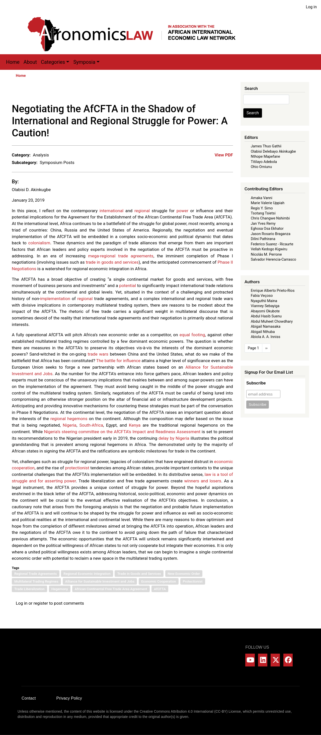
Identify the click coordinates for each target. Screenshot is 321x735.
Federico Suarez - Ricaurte (272, 244)
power (182, 210)
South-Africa (91, 425)
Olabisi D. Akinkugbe (31, 189)
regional (142, 210)
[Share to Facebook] (194, 92)
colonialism (39, 242)
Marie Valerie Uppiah (267, 203)
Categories (53, 62)
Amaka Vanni (261, 198)
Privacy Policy (69, 698)
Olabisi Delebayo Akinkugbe (273, 151)
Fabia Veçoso (262, 295)
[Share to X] (201, 92)
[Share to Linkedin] (215, 92)
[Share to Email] (229, 92)
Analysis (41, 154)
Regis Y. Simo (262, 208)
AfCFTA (160, 589)
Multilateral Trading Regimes (36, 581)
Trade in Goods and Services (139, 574)
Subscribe (256, 383)
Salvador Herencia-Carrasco (273, 259)
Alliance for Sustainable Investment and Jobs (100, 581)
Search (253, 112)
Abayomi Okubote (265, 311)
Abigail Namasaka (265, 326)
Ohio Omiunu (261, 166)
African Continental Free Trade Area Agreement (111, 589)
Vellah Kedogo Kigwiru (269, 249)
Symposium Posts (57, 162)
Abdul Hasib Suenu (266, 316)
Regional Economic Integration (86, 574)
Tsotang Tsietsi (263, 213)
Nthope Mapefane (265, 156)
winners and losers (202, 480)
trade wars (98, 354)
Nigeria (69, 425)
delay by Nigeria (173, 438)
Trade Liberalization (29, 589)
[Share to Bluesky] (222, 92)
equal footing (192, 334)
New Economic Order (184, 574)
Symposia (84, 62)
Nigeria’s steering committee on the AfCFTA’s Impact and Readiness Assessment (122, 431)
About (30, 62)
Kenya (134, 425)
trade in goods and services (112, 262)
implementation (55, 298)
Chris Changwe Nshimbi (270, 218)
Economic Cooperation (158, 581)
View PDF (224, 154)
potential (127, 285)
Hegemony (59, 589)
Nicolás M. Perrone (266, 254)
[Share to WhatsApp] (208, 92)
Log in (311, 7)
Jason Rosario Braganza (270, 234)
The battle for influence (118, 360)
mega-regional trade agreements (120, 255)
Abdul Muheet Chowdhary (272, 321)
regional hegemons (68, 418)
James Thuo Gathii (266, 146)
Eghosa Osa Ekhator (267, 228)
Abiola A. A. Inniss (265, 336)
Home (13, 62)
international (111, 210)
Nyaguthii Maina (264, 301)
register (41, 603)
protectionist (77, 467)
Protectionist (193, 581)
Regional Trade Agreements (35, 574)
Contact (29, 698)
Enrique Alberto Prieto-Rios (272, 290)
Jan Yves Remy (263, 223)
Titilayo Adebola (264, 161)
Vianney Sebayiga (265, 306)
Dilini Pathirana (263, 239)
